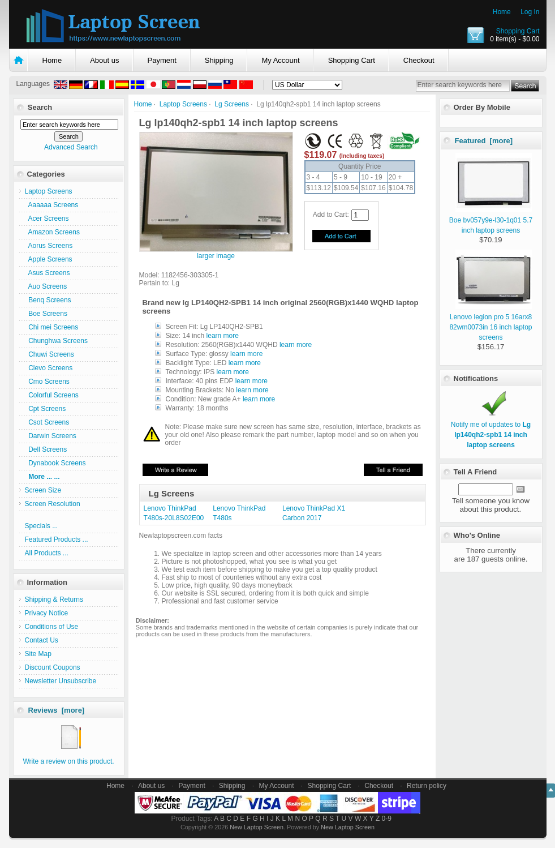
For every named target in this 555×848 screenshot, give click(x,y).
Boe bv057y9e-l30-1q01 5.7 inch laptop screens (490, 220)
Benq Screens (48, 300)
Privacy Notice (46, 613)
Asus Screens (47, 273)
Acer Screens (47, 218)
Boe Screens (46, 314)
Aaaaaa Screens (52, 205)
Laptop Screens (183, 104)
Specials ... (41, 526)
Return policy (426, 786)
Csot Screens (47, 422)
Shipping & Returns (54, 599)
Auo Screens (46, 286)
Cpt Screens (45, 409)
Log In (529, 12)
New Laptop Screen (256, 827)
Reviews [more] (56, 710)
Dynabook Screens (55, 463)
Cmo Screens (47, 382)
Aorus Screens (49, 246)
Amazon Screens (52, 232)
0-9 (386, 819)
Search (40, 107)
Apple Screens (48, 259)
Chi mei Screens (52, 327)
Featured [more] (484, 140)
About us (104, 60)
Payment (162, 60)
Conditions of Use (52, 627)
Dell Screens (46, 449)
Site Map (38, 654)
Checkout (418, 60)
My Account (280, 60)
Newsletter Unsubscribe (61, 681)
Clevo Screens (49, 368)
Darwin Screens (50, 436)
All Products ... (46, 553)
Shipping (219, 60)
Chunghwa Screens (56, 341)
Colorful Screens (52, 395)
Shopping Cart (518, 31)
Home (502, 12)
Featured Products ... (56, 539)
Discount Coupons (52, 667)
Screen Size (43, 490)
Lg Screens (231, 104)
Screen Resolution (52, 504)
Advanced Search (71, 147)
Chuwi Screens (49, 354)
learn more (222, 336)
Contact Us (41, 640)
